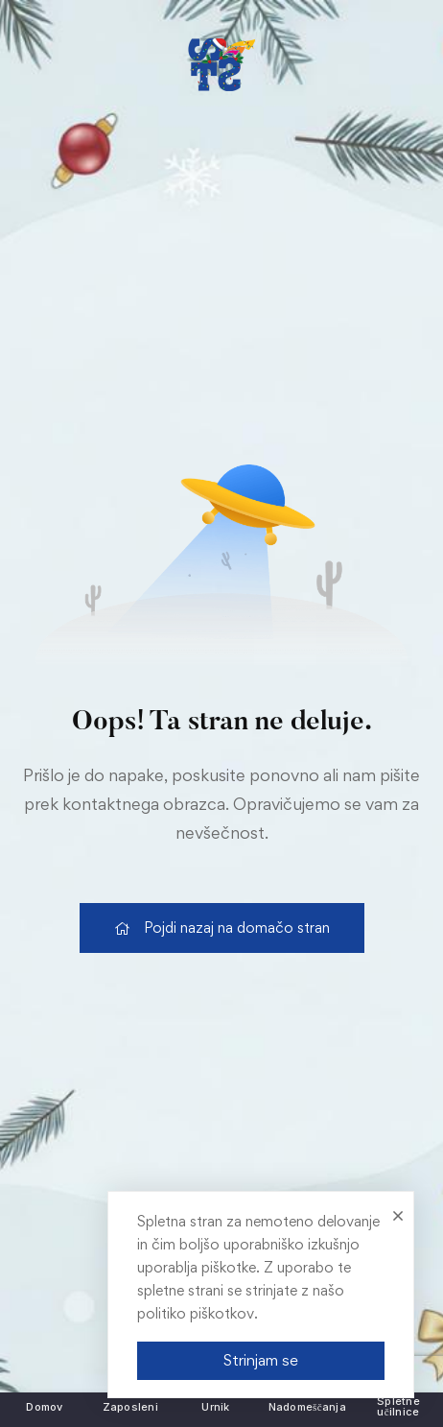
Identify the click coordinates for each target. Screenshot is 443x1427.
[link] (221, 65)
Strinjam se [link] (260, 1359)
